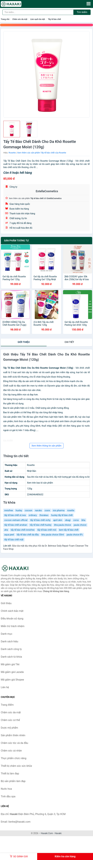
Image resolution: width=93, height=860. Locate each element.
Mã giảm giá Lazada (12, 672)
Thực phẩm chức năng (13, 758)
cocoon (28, 510)
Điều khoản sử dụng (12, 618)
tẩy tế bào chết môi (46, 530)
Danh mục (6, 633)
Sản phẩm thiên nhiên (13, 735)
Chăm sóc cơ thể (10, 720)
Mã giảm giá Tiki (10, 664)
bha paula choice (62, 525)
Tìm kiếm (82, 12)
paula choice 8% (75, 534)
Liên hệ (5, 687)
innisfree (8, 510)
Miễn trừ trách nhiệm (12, 626)
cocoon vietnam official (15, 520)
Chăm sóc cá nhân (11, 750)
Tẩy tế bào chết (54, 19)
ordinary (33, 515)
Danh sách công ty (11, 649)
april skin (57, 520)
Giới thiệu (24, 342)
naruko (38, 510)
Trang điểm (7, 704)
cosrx (47, 510)
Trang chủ (5, 19)
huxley (19, 510)
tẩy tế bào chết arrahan (15, 525)
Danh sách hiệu (9, 641)
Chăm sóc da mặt (19, 19)
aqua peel (9, 534)
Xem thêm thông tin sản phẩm (46, 445)
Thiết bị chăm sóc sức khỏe (16, 765)
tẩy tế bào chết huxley (40, 525)
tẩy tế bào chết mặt (13, 539)
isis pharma (58, 510)
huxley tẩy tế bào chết (62, 515)
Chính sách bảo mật (12, 610)
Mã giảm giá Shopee (12, 679)
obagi (68, 520)
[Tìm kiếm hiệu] (38, 12)
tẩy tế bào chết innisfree (22, 530)
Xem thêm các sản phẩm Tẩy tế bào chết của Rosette (41, 152)
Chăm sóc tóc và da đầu (14, 742)
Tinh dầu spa (8, 796)
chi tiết (69, 342)
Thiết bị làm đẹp (10, 773)
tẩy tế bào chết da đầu (28, 534)
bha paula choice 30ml (52, 534)
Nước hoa (6, 788)
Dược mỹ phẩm (9, 727)
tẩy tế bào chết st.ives (15, 515)
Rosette (12, 152)
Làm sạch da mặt (37, 19)
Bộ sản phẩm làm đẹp (13, 781)
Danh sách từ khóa (11, 656)
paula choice (80, 525)
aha (6, 530)
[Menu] (88, 3)
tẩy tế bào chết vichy (40, 520)
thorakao (44, 515)
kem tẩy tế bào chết (68, 530)
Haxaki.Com (47, 833)
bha (83, 520)
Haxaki (58, 833)
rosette (70, 510)
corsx (76, 520)
